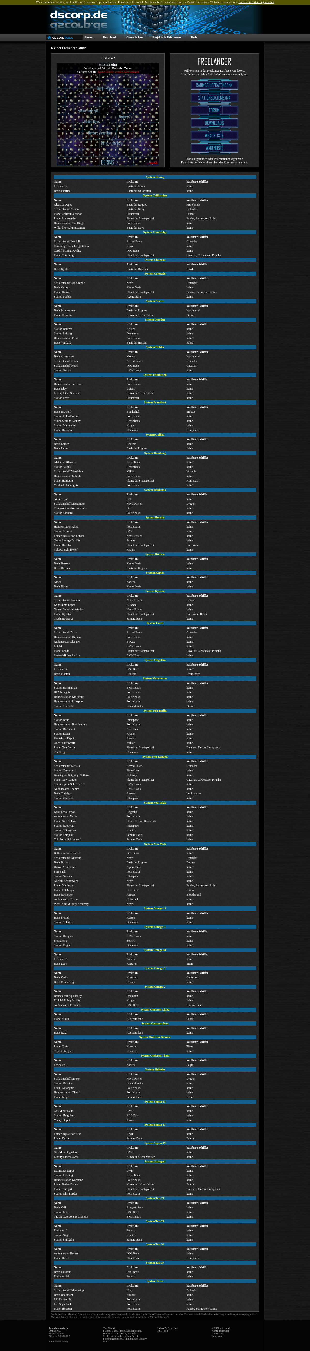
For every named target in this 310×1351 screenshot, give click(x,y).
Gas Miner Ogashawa (66, 1152)
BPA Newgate (62, 692)
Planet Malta (61, 1019)
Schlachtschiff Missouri (68, 858)
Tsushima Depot (63, 618)
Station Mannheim (65, 425)
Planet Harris (61, 1258)
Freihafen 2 (60, 186)
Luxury (143, 1338)
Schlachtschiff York (65, 632)
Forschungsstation (112, 1338)
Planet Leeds (61, 650)
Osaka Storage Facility (67, 540)
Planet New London (65, 779)
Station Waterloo (63, 798)
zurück (154, 162)
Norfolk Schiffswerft (66, 881)
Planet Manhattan (64, 885)
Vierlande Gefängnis (66, 485)
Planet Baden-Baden (66, 1184)
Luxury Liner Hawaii (66, 1157)
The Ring (59, 752)
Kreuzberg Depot (64, 738)
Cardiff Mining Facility (67, 250)
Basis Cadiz (61, 977)
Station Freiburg (63, 1175)
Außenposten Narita (65, 816)
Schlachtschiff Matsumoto (69, 503)
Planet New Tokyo (65, 821)
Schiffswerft (109, 1336)
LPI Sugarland (62, 1304)
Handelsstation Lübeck (67, 476)
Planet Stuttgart (63, 1189)
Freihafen (132, 1333)
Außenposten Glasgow (67, 641)
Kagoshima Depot (64, 604)
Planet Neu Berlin (64, 747)
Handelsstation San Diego (69, 223)
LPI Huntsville (62, 1299)
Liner (135, 1338)
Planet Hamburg (63, 480)
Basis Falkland (62, 1272)
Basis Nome (61, 586)
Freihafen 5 (60, 959)
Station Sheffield (64, 706)
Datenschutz (218, 1333)
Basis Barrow (62, 563)
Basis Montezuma (64, 310)
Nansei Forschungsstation (69, 609)
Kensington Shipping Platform (72, 775)
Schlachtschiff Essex (66, 361)
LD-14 (58, 646)
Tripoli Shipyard (63, 1051)
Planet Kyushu (62, 614)
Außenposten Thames (66, 789)
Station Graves (62, 370)
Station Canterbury (65, 770)
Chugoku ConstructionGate (70, 508)
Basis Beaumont (63, 1295)
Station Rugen (62, 945)
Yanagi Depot (62, 1120)
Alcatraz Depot (63, 204)
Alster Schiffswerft (65, 462)
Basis (114, 1330)
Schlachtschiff (133, 1330)
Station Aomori (63, 531)
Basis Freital (61, 917)
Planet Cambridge (64, 255)
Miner (106, 1341)
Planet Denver (62, 292)
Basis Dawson (62, 568)
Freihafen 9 (60, 1065)
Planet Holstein (63, 430)
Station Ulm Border (65, 1193)
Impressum (217, 1336)
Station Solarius (63, 922)
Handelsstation (110, 1333)
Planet (122, 1330)
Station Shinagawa (65, 830)
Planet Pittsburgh (64, 890)
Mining (127, 1338)
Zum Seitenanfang (58, 1341)
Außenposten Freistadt (67, 1005)
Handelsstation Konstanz (68, 1180)
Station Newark (63, 876)
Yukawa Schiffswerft (66, 549)
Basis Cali (60, 1207)
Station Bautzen (63, 328)
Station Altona (62, 466)
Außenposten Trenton (66, 899)
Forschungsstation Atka (67, 1134)
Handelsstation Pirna (66, 338)
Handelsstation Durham (68, 637)
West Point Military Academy (71, 904)
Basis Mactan (62, 674)
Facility (136, 1336)
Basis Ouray (61, 287)
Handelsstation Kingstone (69, 697)
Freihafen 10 (61, 1276)
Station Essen (62, 733)
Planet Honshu (62, 545)
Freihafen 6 (60, 1230)
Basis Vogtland (62, 342)
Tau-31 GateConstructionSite (71, 1216)
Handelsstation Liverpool (69, 701)
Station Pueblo (62, 296)
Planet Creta (61, 1046)
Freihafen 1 (60, 940)
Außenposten (124, 1336)
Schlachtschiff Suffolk (67, 766)
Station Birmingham (66, 687)
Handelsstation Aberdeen (68, 384)
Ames (57, 581)
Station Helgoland (64, 1115)
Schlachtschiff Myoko (67, 1078)
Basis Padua (61, 448)
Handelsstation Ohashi (67, 1092)
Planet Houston (63, 1308)
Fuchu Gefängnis (64, 1088)
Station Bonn (61, 720)
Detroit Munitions (64, 867)
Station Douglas (63, 936)
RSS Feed (162, 1330)
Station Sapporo (63, 512)
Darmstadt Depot (64, 1170)
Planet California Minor (68, 213)
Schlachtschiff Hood (66, 365)
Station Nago (61, 1235)
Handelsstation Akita (66, 526)
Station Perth (61, 397)
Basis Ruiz (60, 1032)
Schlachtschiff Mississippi (69, 1290)
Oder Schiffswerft (64, 743)
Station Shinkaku (64, 1239)
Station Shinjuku (63, 835)
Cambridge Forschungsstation (71, 246)
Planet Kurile (62, 1138)
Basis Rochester (63, 894)
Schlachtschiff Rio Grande (69, 282)
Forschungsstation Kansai (69, 535)
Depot (123, 1333)
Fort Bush (60, 871)
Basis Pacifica (62, 190)
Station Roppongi (64, 825)
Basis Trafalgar (63, 793)
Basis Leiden (61, 443)
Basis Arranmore (64, 356)
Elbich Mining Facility (67, 1000)
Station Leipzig (63, 333)
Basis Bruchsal (62, 411)
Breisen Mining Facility (68, 996)
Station (106, 1330)
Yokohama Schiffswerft (68, 839)
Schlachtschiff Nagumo (67, 600)
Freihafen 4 (60, 669)
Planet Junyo (61, 1097)
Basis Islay (60, 388)
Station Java (61, 1212)
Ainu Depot (61, 499)
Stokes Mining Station (67, 655)
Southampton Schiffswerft (69, 784)
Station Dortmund (64, 729)
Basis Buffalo (62, 862)
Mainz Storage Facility (67, 420)
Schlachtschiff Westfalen (68, 471)
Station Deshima (63, 1083)
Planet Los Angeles (65, 218)
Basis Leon (60, 963)
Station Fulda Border (66, 416)
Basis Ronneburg (64, 982)
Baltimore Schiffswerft (67, 853)
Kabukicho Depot (64, 812)
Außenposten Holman (66, 1253)
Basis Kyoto (61, 269)
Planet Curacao (63, 315)
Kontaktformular (220, 1330)
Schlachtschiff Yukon (66, 209)
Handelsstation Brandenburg (70, 724)
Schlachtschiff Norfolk (67, 241)
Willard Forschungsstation (69, 227)
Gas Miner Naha (63, 1111)
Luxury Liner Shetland (67, 393)
